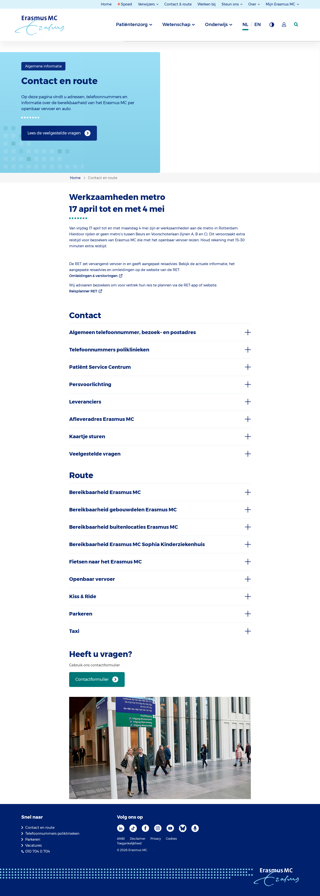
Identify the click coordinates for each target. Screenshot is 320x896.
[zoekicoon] (296, 25)
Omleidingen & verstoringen (93, 276)
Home (106, 4)
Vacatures (33, 845)
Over (252, 4)
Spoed (126, 4)
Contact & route (178, 4)
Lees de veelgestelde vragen (54, 133)
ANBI (121, 838)
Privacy (155, 838)
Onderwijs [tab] (216, 24)
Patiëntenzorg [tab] (132, 24)
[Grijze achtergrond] (271, 26)
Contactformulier (92, 679)
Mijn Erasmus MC (281, 4)
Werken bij (207, 4)
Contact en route (40, 827)
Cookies (171, 838)
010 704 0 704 (37, 851)
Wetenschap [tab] (176, 24)
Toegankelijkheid (129, 843)
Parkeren (32, 839)
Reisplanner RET (83, 291)
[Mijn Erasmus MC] (284, 26)
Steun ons (231, 4)
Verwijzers (147, 4)
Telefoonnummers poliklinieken (52, 833)
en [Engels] (257, 24)
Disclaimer (137, 838)
